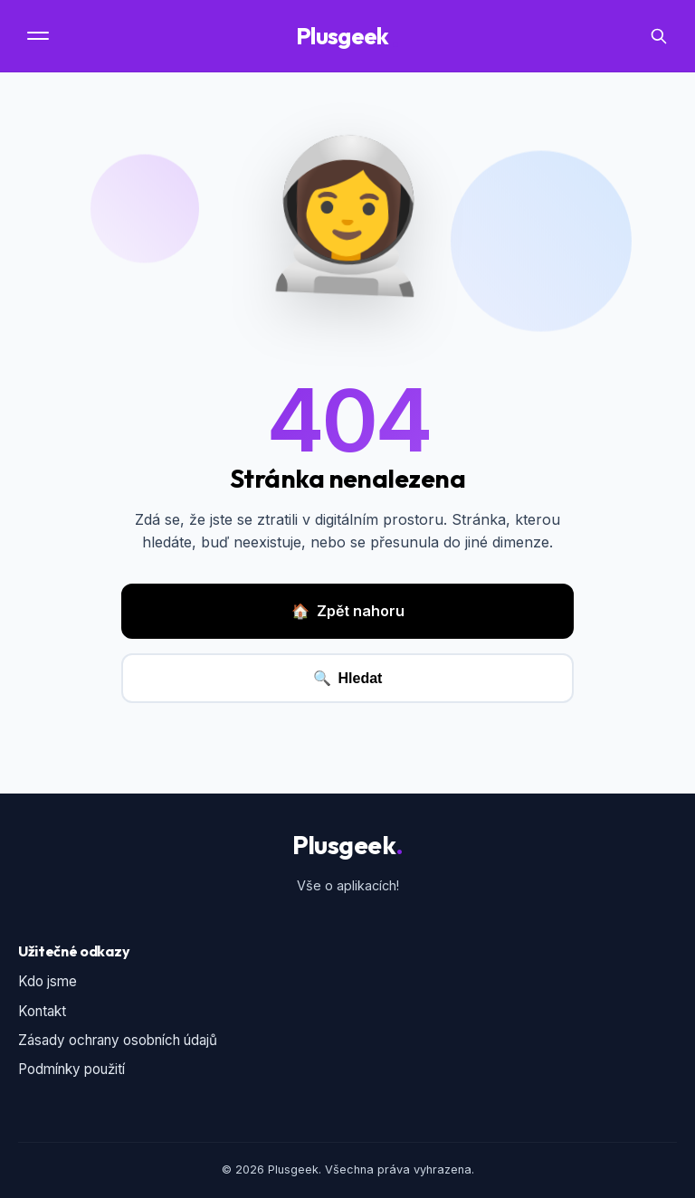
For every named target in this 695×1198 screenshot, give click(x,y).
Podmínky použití (71, 1069)
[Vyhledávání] (659, 36)
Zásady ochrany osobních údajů (117, 1040)
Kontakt (42, 1011)
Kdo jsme (47, 981)
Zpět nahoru (348, 611)
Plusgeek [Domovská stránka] (347, 36)
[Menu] (40, 36)
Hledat (348, 678)
